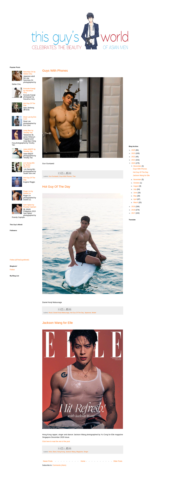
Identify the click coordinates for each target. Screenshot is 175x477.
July (135, 189)
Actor (50, 452)
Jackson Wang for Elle (57, 322)
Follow (12, 270)
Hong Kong (61, 452)
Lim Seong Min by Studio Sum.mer (29, 165)
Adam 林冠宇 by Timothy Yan (29, 150)
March (136, 202)
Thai (74, 176)
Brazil (51, 312)
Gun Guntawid (53, 176)
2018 (133, 210)
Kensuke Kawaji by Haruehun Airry (29, 91)
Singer (86, 452)
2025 (133, 150)
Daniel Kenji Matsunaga (61, 312)
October (136, 183)
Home (83, 461)
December (137, 166)
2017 (133, 213)
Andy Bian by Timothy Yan (28, 131)
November (137, 180)
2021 (133, 160)
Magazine (79, 452)
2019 (133, 207)
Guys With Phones (55, 70)
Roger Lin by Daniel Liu (28, 192)
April (135, 199)
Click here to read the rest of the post (56, 441)
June (135, 193)
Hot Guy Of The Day (56, 186)
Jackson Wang (70, 452)
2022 (133, 157)
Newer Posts (48, 461)
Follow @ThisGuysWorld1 (19, 260)
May (135, 196)
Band (54, 452)
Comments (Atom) (59, 465)
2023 (133, 153)
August (136, 186)
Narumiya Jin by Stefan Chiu (29, 73)
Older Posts (117, 461)
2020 (133, 163)
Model (94, 312)
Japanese (88, 312)
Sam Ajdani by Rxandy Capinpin (29, 206)
